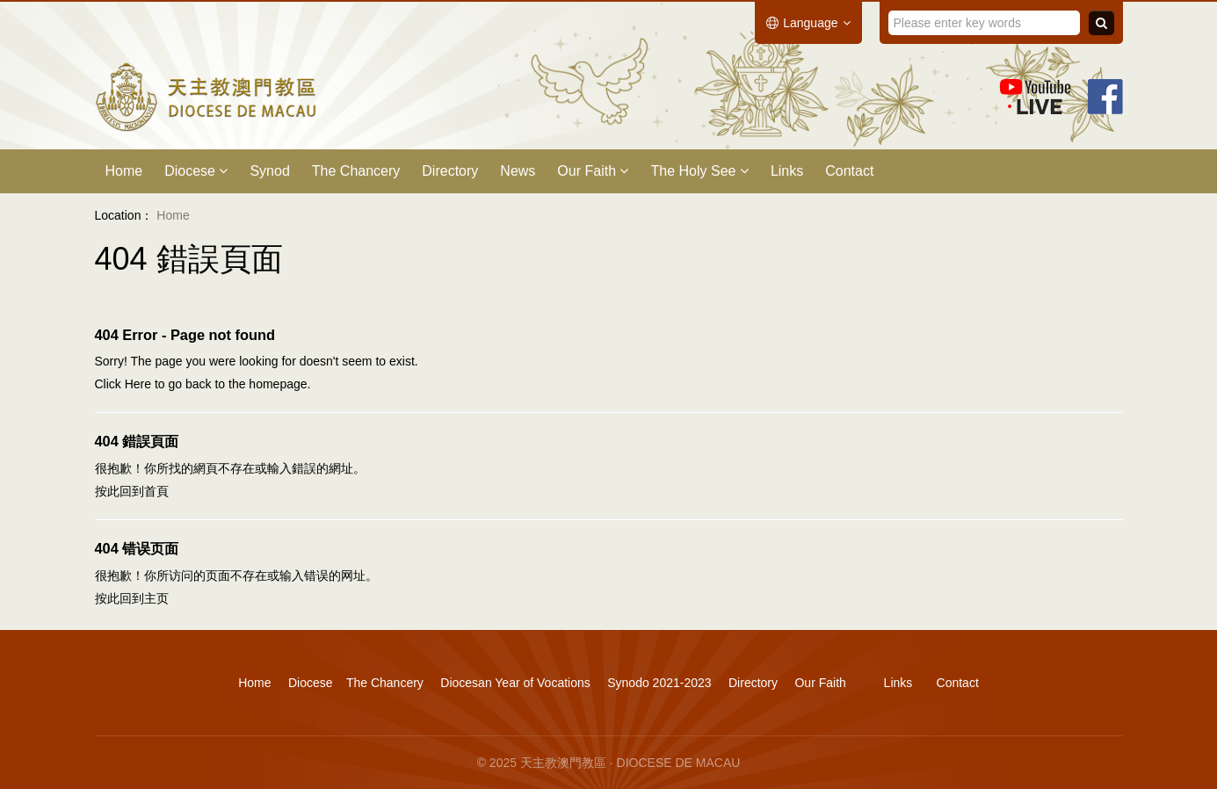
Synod (269, 170)
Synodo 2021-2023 (659, 683)
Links (787, 170)
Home (124, 170)
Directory (450, 170)
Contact (849, 170)
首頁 (156, 491)
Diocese (196, 170)
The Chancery (356, 170)
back (198, 384)
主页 (156, 598)
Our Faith (592, 170)
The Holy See (699, 170)
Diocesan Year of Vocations (515, 683)
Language (808, 23)
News (517, 170)
